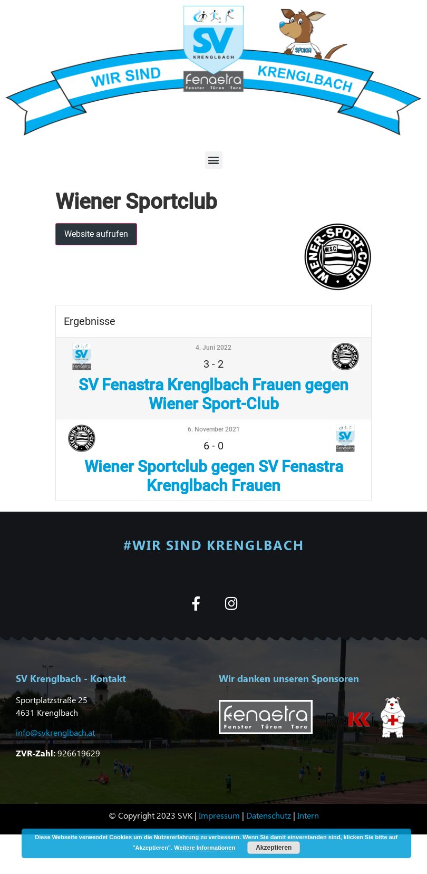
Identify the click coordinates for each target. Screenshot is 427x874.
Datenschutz (268, 815)
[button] (213, 160)
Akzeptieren (274, 847)
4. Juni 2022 (213, 347)
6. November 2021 (214, 429)
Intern (308, 815)
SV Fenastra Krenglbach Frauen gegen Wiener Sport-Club (213, 394)
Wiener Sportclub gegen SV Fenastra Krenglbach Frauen (213, 476)
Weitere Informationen (204, 847)
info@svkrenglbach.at (55, 732)
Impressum (219, 815)
